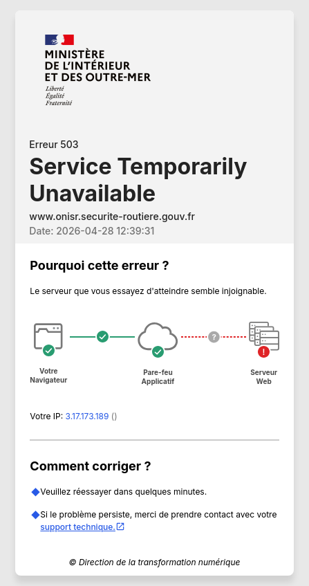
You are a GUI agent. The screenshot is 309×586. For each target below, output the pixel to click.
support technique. (82, 527)
